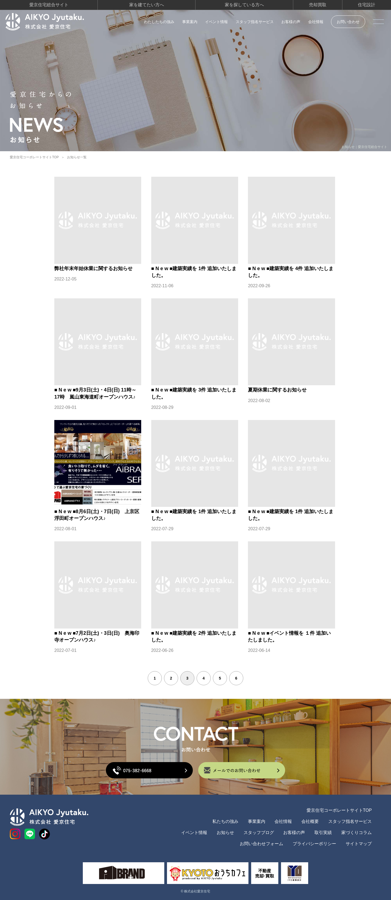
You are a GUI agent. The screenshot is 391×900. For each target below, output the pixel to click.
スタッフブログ (259, 832)
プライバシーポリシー (314, 843)
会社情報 (315, 22)
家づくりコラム (356, 832)
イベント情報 (216, 22)
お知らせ (225, 832)
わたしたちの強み (159, 22)
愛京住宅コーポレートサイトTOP (34, 157)
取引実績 (323, 832)
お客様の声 (290, 22)
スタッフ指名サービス (255, 22)
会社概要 (310, 821)
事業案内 (189, 22)
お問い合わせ (348, 22)
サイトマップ (359, 843)
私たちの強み (225, 821)
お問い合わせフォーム (261, 843)
